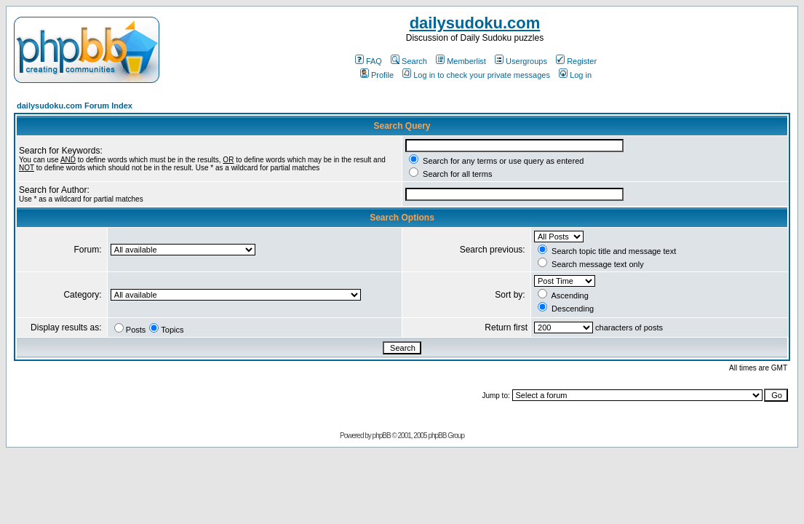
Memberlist (461, 61)
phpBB (382, 436)
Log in (575, 75)
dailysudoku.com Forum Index (74, 105)
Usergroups (521, 61)
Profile (377, 75)
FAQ (368, 61)
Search (409, 61)
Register (576, 61)
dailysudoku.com (475, 23)
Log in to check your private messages (476, 75)
